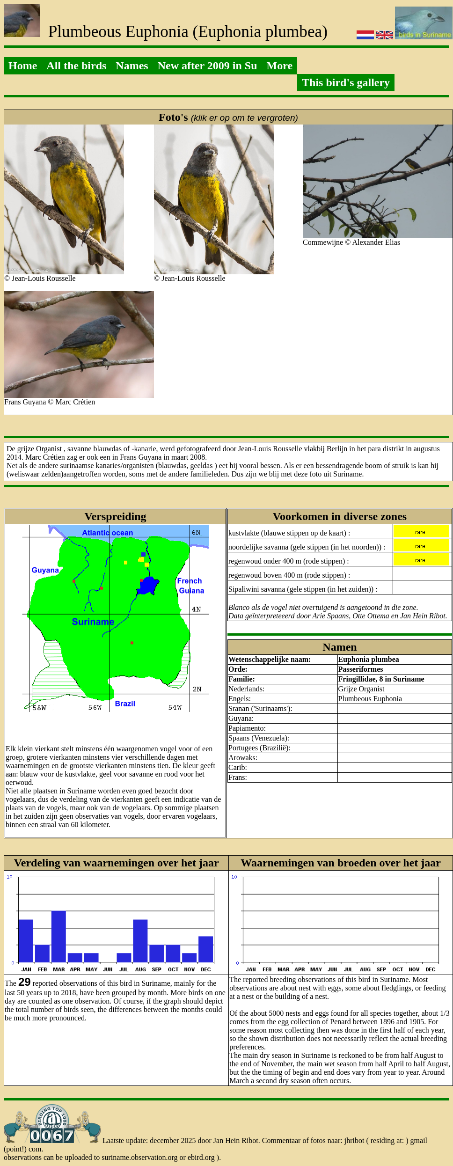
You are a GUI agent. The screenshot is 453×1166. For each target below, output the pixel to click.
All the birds (76, 65)
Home (22, 65)
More (280, 65)
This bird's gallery (346, 82)
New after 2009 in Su (207, 65)
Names (132, 65)
